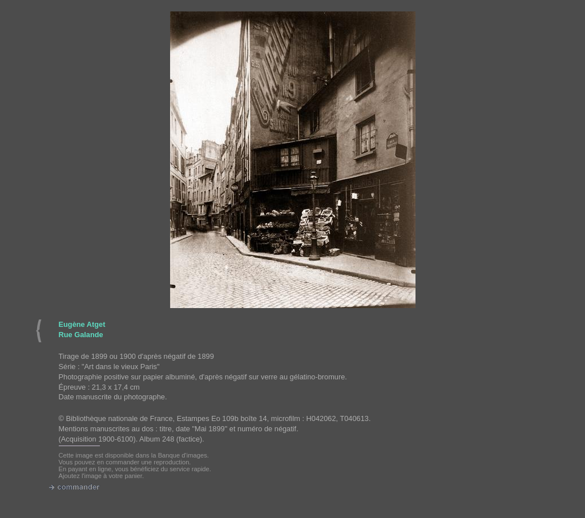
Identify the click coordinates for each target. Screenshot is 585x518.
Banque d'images (182, 455)
